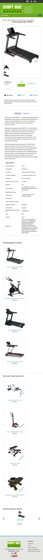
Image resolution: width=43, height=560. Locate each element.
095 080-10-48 (28, 11)
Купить (21, 85)
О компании (30, 543)
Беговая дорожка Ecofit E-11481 (15, 267)
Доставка (8, 95)
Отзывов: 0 (26, 113)
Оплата (21, 95)
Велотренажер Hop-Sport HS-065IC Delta (15, 298)
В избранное (8, 89)
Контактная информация (33, 549)
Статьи (29, 545)
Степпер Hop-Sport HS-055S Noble (14, 432)
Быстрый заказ (31, 83)
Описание (18, 113)
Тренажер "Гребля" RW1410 (15, 400)
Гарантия (34, 95)
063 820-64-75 (28, 9)
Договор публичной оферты (34, 551)
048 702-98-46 (28, 7)
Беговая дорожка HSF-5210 (15, 330)
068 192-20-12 (28, 12)
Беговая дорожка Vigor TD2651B (21, 520)
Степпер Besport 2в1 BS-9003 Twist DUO (15, 495)
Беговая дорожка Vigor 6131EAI (15, 361)
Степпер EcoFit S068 (15, 463)
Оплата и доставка (32, 547)
